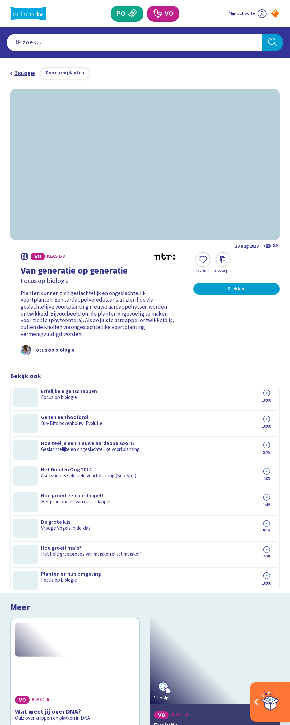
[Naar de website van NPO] (275, 13)
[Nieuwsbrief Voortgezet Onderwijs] (212, 602)
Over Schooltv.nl (34, 564)
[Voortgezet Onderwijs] (157, 14)
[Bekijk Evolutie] (214, 435)
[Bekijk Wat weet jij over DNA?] (75, 435)
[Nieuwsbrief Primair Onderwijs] (212, 579)
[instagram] (28, 659)
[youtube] (57, 659)
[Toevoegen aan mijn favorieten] (203, 263)
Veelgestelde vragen (40, 555)
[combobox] (134, 42)
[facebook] (13, 659)
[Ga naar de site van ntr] (269, 678)
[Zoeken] (273, 42)
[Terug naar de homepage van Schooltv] (28, 13)
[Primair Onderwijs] (132, 14)
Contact (22, 545)
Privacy (21, 574)
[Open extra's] (270, 702)
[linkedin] (42, 659)
